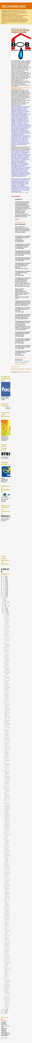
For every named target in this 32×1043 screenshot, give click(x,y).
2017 (4, 586)
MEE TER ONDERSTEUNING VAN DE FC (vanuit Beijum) (6, 931)
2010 (4, 596)
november (6, 599)
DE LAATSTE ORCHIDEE (6, 986)
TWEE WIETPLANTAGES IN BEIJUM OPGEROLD (6, 668)
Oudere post (28, 369)
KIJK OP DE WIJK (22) (6, 787)
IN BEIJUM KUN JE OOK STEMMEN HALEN (6, 753)
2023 (4, 578)
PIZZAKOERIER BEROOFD (6, 816)
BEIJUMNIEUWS (13, 6)
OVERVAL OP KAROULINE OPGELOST (6, 806)
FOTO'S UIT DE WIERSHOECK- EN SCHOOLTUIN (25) (6, 920)
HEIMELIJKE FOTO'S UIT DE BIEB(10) (6, 885)
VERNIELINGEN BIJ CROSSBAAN (6, 870)
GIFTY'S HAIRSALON (6, 959)
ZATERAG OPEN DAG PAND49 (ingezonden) (6, 865)
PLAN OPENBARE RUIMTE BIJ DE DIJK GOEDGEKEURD (6, 773)
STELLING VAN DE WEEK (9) (6, 907)
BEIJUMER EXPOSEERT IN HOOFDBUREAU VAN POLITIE (6, 653)
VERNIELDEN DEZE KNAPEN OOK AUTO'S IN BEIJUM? (6, 659)
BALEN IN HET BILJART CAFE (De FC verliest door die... (6, 925)
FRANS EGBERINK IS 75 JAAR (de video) (6, 790)
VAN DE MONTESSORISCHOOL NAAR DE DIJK (6, 889)
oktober (5, 602)
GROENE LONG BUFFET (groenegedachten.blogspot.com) (6, 915)
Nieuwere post (14, 369)
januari (5, 1009)
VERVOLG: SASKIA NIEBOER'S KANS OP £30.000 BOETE (6, 860)
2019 (4, 584)
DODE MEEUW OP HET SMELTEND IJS (6, 641)
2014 (4, 591)
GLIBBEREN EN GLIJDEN (6, 952)
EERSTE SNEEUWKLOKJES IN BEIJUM (6, 632)
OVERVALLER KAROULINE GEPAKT (6, 944)
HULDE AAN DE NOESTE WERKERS (6, 809)
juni (4, 608)
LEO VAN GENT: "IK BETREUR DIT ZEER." (6, 692)
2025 (4, 576)
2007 (4, 1013)
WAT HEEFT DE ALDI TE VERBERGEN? (6, 783)
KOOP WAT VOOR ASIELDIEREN (6, 636)
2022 (4, 580)
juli (4, 606)
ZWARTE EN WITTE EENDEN (6, 974)
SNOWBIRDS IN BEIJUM (6, 826)
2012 (4, 593)
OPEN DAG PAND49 (5, 838)
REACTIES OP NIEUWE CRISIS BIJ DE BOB (20, 31)
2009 (4, 1010)
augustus (6, 605)
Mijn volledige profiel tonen (4, 1038)
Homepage (21, 369)
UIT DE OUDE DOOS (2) (6, 700)
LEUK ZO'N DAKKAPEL (6, 757)
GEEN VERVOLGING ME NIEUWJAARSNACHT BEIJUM (6, 705)
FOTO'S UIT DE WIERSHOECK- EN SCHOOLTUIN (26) (6, 829)
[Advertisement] (8, 530)
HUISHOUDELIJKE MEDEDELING (6, 727)
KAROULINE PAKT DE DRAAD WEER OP (6, 664)
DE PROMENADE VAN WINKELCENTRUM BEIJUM (6, 880)
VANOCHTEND (6, 984)
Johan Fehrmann (5, 1020)
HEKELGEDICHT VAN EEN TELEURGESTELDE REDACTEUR (6, 710)
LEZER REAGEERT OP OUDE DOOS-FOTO (6, 645)
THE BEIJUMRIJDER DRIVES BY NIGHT (6, 764)
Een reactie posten (15, 366)
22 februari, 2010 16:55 (20, 357)
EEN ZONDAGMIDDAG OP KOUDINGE (6, 910)
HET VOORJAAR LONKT (6, 680)
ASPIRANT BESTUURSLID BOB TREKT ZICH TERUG (6, 696)
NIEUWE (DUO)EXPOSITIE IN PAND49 (6, 1006)
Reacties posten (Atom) (24, 372)
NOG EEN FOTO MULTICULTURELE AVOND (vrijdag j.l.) (6, 874)
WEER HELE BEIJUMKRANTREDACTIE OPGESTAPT (6, 740)
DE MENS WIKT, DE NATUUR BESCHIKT (6, 855)
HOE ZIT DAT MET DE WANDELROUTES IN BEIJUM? (6, 621)
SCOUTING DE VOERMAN (6, 615)
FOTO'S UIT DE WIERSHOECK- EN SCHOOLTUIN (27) (6, 748)
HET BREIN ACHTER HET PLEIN (6, 813)
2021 (4, 581)
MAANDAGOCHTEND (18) (6, 898)
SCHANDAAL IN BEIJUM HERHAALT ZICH (6, 735)
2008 (4, 1012)
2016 (4, 588)
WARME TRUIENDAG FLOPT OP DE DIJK (6, 834)
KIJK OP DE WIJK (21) (6, 977)
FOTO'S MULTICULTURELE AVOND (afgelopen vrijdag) (6, 903)
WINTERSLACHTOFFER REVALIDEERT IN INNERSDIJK (6, 894)
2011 (4, 595)
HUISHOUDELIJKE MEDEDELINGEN (6, 760)
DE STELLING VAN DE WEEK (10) (6, 848)
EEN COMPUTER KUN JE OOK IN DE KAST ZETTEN (6, 981)
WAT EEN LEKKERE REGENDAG (6, 617)
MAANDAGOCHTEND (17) (6, 998)
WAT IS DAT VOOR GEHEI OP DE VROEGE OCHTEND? (6, 955)
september (6, 603)
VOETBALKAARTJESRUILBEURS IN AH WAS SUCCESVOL (6, 778)
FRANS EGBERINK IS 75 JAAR (6, 803)
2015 (4, 589)
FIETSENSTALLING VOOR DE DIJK (6, 988)
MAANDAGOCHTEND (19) (6, 818)
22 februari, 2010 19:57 (20, 363)
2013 (4, 592)
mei (5, 609)
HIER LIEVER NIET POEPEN (6, 744)
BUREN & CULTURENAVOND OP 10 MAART (6, 688)
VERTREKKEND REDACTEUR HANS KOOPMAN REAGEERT (6, 722)
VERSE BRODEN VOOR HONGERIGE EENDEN (6, 794)
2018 (4, 585)
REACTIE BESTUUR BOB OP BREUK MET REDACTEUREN (6, 716)
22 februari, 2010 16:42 (20, 222)
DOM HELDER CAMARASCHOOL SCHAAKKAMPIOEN (6, 1001)
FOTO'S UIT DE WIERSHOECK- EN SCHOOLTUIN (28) (6, 627)
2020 (4, 582)
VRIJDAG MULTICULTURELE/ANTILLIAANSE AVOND (6, 963)
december (6, 597)
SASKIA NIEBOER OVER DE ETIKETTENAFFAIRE (6, 841)
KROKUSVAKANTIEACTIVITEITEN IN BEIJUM (6, 674)
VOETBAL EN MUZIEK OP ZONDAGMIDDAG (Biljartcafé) (6, 821)
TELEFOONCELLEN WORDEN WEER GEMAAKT (6, 937)
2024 (4, 577)
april (5, 610)
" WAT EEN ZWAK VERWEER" (6, 683)
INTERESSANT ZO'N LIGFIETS (6, 852)
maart (5, 611)
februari (5, 613)
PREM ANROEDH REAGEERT (6, 677)
